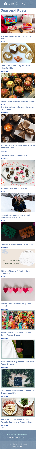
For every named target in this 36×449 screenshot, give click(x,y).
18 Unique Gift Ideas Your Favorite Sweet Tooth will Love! (16, 333)
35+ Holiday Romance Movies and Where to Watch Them (15, 216)
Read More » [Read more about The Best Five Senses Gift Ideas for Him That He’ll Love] (4, 151)
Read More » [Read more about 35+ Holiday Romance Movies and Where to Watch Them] (4, 221)
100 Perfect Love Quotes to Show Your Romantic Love (17, 363)
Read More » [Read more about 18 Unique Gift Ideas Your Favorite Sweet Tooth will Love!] (4, 338)
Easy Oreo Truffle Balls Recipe (14, 188)
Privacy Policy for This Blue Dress (17, 444)
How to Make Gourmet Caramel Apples (18, 101)
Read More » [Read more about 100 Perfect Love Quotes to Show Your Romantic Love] (4, 367)
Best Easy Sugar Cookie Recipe (14, 155)
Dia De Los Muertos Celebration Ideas (17, 244)
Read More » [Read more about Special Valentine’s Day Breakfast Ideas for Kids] (4, 71)
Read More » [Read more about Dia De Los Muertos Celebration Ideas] (4, 247)
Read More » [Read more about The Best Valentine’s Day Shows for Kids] (4, 42)
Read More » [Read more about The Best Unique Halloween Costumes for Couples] (4, 112)
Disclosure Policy (17, 446)
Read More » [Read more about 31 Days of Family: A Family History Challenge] (4, 277)
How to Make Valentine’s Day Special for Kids (17, 304)
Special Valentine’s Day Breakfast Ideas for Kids (15, 67)
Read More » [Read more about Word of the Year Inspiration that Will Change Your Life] (4, 396)
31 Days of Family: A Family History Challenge (16, 272)
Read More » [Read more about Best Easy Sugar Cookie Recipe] (4, 158)
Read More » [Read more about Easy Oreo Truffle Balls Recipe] (4, 192)
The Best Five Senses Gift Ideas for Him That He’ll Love (18, 146)
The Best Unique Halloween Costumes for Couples (17, 108)
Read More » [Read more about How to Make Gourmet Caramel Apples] (4, 105)
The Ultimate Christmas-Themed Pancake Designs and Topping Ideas (16, 421)
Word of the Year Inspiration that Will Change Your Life (17, 392)
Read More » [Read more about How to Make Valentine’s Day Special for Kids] (4, 309)
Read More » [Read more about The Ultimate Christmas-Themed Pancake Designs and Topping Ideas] (4, 425)
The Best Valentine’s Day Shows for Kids (16, 37)
